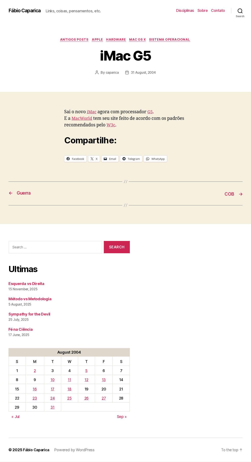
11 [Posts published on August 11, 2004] (69, 380)
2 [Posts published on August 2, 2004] (35, 371)
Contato (218, 10)
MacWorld (82, 119)
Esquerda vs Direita (26, 284)
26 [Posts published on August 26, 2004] (86, 398)
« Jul (15, 417)
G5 (151, 112)
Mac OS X (138, 40)
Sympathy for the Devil (29, 314)
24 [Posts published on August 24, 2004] (52, 398)
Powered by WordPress (76, 450)
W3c (111, 126)
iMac (92, 112)
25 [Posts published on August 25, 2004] (69, 398)
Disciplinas (185, 10)
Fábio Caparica (25, 10)
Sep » (122, 417)
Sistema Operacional (172, 40)
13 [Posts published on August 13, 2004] (104, 380)
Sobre (203, 10)
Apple (96, 40)
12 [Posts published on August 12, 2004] (86, 380)
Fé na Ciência (20, 329)
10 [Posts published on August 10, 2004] (53, 380)
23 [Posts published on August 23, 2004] (35, 398)
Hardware (116, 40)
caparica (111, 73)
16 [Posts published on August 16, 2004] (35, 389)
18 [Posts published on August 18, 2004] (69, 389)
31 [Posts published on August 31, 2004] (52, 407)
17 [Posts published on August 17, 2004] (52, 389)
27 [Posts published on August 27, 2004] (104, 398)
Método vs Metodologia (29, 299)
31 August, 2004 (143, 73)
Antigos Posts (72, 40)
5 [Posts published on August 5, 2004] (86, 371)
